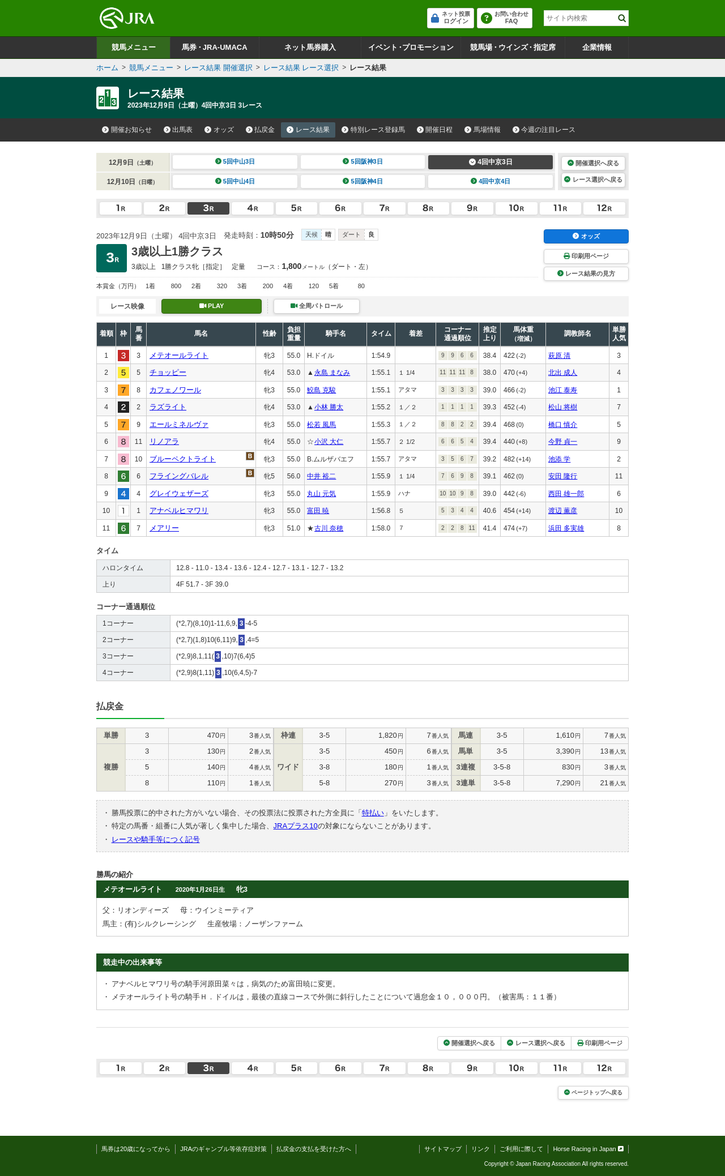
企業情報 (597, 47)
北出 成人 (562, 373)
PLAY (211, 305)
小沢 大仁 (328, 442)
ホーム (107, 67)
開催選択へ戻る (593, 163)
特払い (373, 813)
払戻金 (260, 130)
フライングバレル (179, 476)
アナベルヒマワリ (179, 510)
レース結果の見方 (586, 273)
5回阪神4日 (363, 181)
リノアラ (164, 441)
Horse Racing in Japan (588, 1148)
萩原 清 (559, 356)
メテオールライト (179, 355)
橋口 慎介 (562, 425)
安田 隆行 (562, 476)
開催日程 (435, 130)
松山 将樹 (562, 407)
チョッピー (168, 372)
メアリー (164, 528)
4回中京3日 (491, 162)
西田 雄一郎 (566, 494)
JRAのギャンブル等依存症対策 (223, 1148)
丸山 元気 (321, 494)
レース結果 (308, 130)
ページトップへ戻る (593, 1092)
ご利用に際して (521, 1148)
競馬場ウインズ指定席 (513, 47)
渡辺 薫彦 (562, 511)
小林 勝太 (328, 407)
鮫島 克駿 (321, 390)
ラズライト (168, 407)
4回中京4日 (491, 181)
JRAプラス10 (296, 826)
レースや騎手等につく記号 (156, 839)
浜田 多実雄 (566, 528)
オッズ (219, 130)
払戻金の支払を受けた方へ (313, 1148)
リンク (480, 1148)
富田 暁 (318, 511)
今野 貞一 (562, 442)
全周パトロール (317, 305)
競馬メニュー (134, 47)
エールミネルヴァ (179, 424)
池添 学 (559, 459)
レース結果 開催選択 (218, 67)
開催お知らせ (127, 130)
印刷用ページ (586, 256)
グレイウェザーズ (179, 493)
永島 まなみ (332, 373)
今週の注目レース (544, 130)
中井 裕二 (321, 476)
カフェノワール (175, 390)
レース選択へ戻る (593, 179)
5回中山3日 (235, 161)
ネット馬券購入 (310, 47)
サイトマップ (443, 1148)
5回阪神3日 (363, 161)
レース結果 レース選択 (301, 67)
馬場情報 (482, 130)
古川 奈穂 (328, 528)
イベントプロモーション (411, 47)
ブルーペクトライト (183, 459)
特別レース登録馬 (373, 130)
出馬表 (178, 130)
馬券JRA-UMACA (214, 47)
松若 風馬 (321, 425)
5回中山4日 (235, 181)
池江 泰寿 (562, 390)
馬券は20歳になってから (135, 1148)
